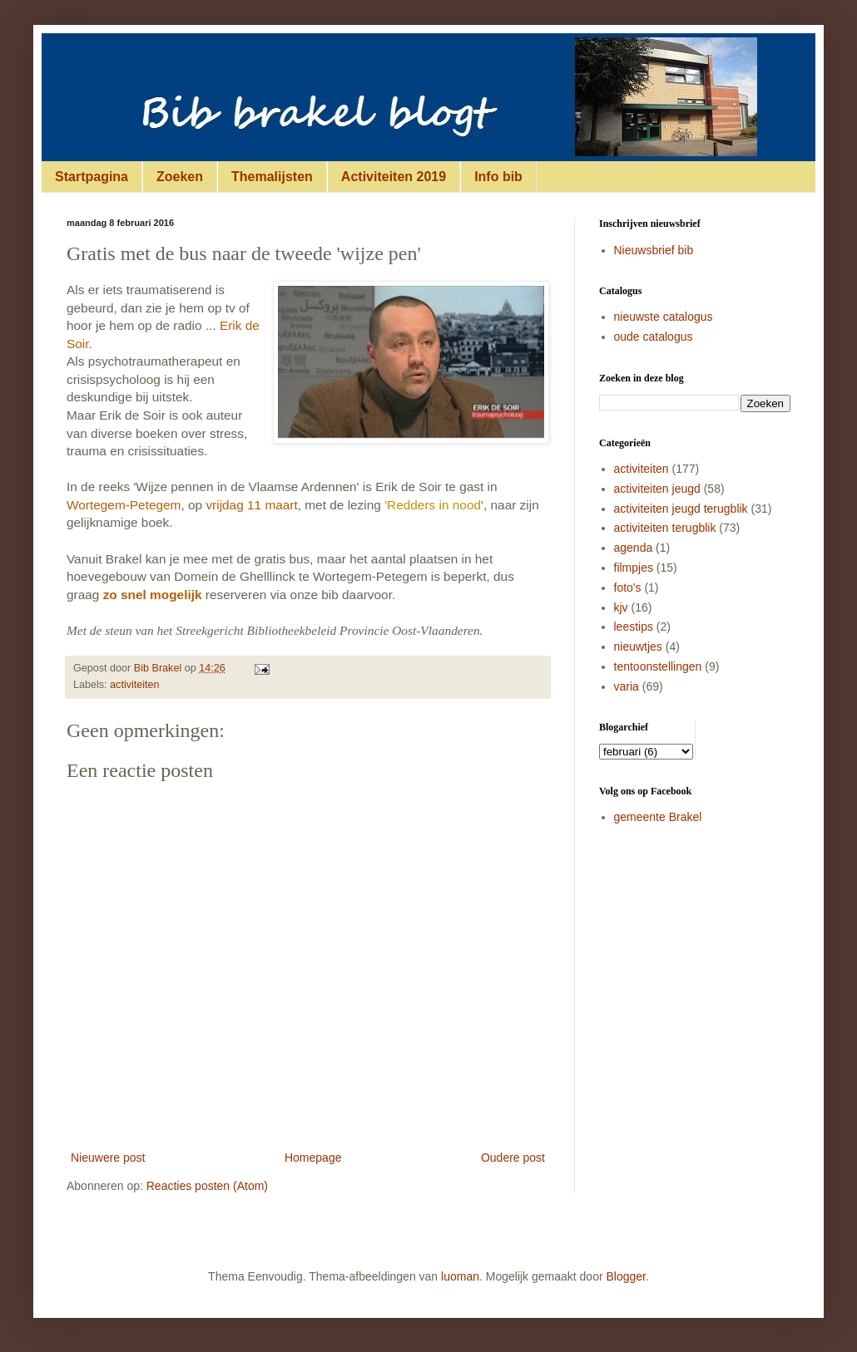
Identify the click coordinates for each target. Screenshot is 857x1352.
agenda (633, 547)
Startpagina (91, 177)
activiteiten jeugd (657, 488)
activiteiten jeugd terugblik (681, 508)
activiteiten (135, 685)
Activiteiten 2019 (393, 177)
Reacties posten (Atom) (207, 1185)
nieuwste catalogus (663, 316)
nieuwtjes (638, 646)
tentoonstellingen (658, 666)
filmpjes (633, 567)
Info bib (498, 177)
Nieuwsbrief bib (654, 250)
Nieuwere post (108, 1157)
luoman (460, 1276)
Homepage (313, 1157)
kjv (621, 607)
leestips (633, 626)
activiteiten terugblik (665, 527)
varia (626, 686)
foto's (628, 587)
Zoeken (179, 177)
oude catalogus (653, 336)
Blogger (626, 1276)
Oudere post (513, 1157)
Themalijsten (272, 177)
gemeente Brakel (658, 816)
